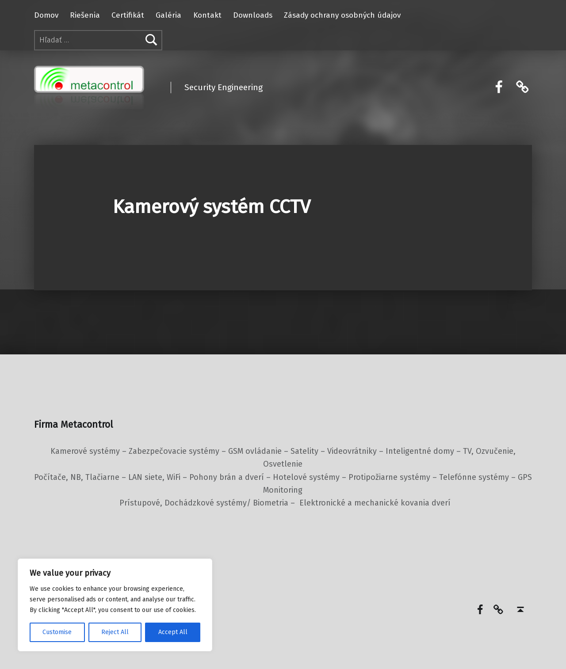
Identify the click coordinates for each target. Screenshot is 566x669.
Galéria (168, 15)
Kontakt (207, 15)
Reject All (115, 632)
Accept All (172, 632)
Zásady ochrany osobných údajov (342, 15)
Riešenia (85, 15)
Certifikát (127, 15)
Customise (57, 632)
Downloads (252, 15)
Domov (46, 15)
